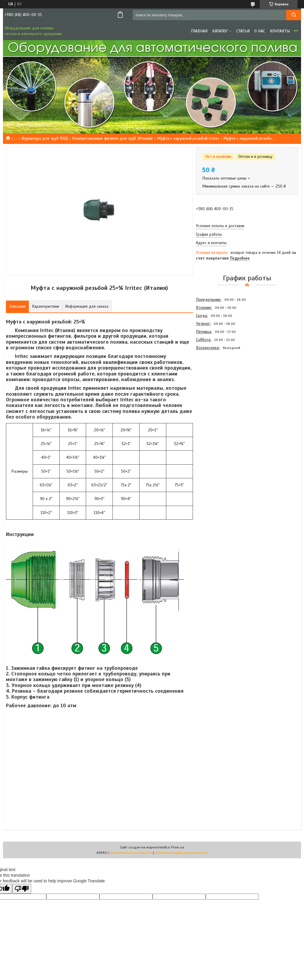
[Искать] (293, 15)
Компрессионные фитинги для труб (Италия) (112, 138)
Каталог (220, 31)
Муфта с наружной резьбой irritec (188, 138)
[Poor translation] (21, 889)
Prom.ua (177, 847)
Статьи (243, 31)
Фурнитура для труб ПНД (44, 138)
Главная (199, 31)
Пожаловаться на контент (131, 853)
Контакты (280, 31)
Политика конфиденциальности (181, 853)
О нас (259, 31)
